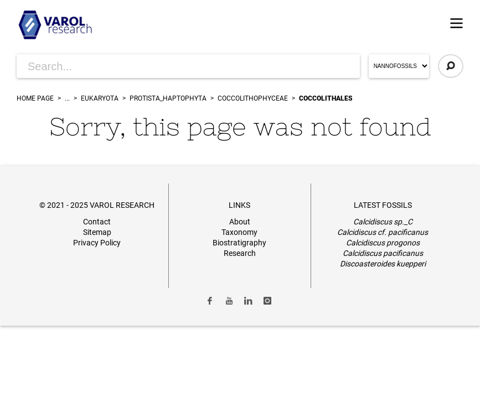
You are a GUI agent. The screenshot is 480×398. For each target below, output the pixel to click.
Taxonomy (239, 232)
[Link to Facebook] (209, 300)
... (67, 98)
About (239, 221)
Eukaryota (99, 98)
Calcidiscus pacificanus (383, 253)
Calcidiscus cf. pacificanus (382, 232)
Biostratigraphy (239, 242)
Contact (97, 221)
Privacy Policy (97, 242)
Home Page (35, 98)
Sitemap (97, 232)
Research (240, 253)
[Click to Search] (450, 66)
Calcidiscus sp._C (382, 221)
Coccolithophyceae (253, 98)
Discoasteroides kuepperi (383, 263)
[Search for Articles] (188, 66)
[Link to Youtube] (229, 300)
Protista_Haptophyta (168, 98)
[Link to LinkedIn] (248, 300)
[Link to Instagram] (267, 300)
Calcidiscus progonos (383, 242)
